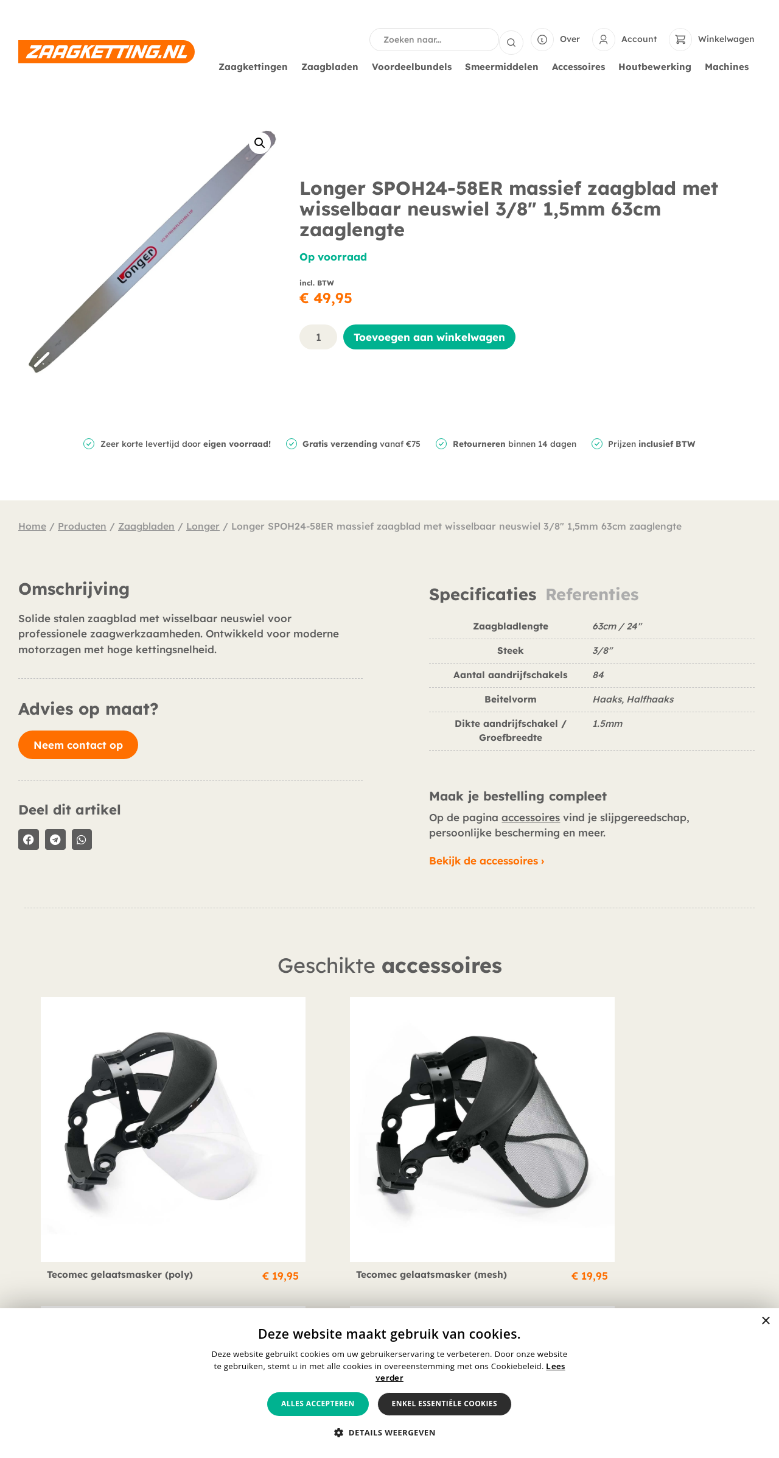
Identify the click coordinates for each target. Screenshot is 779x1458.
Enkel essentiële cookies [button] (444, 1403)
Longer (203, 525)
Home (32, 525)
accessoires (530, 816)
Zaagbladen (333, 66)
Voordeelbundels (415, 66)
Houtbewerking (657, 66)
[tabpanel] (592, 688)
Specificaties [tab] (482, 593)
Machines (730, 66)
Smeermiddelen (505, 66)
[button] (260, 142)
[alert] (389, 1383)
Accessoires (581, 66)
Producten (82, 525)
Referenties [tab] (591, 593)
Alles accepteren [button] (318, 1403)
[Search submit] (511, 39)
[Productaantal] (318, 335)
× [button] (765, 1321)
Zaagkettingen (256, 66)
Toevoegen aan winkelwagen (429, 335)
